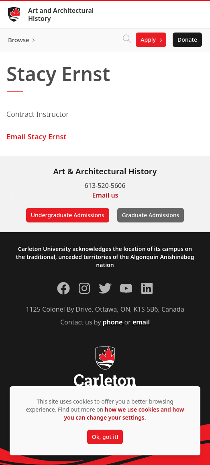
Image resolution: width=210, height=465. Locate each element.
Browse (18, 40)
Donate (187, 39)
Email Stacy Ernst (36, 136)
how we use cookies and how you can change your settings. (124, 413)
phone (113, 322)
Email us (105, 195)
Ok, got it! (105, 437)
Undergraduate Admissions (67, 215)
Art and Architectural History (61, 14)
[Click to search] (127, 40)
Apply (148, 39)
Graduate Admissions (150, 215)
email (141, 322)
